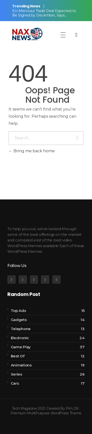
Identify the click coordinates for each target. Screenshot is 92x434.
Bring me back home (32, 151)
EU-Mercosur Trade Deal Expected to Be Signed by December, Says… (44, 13)
